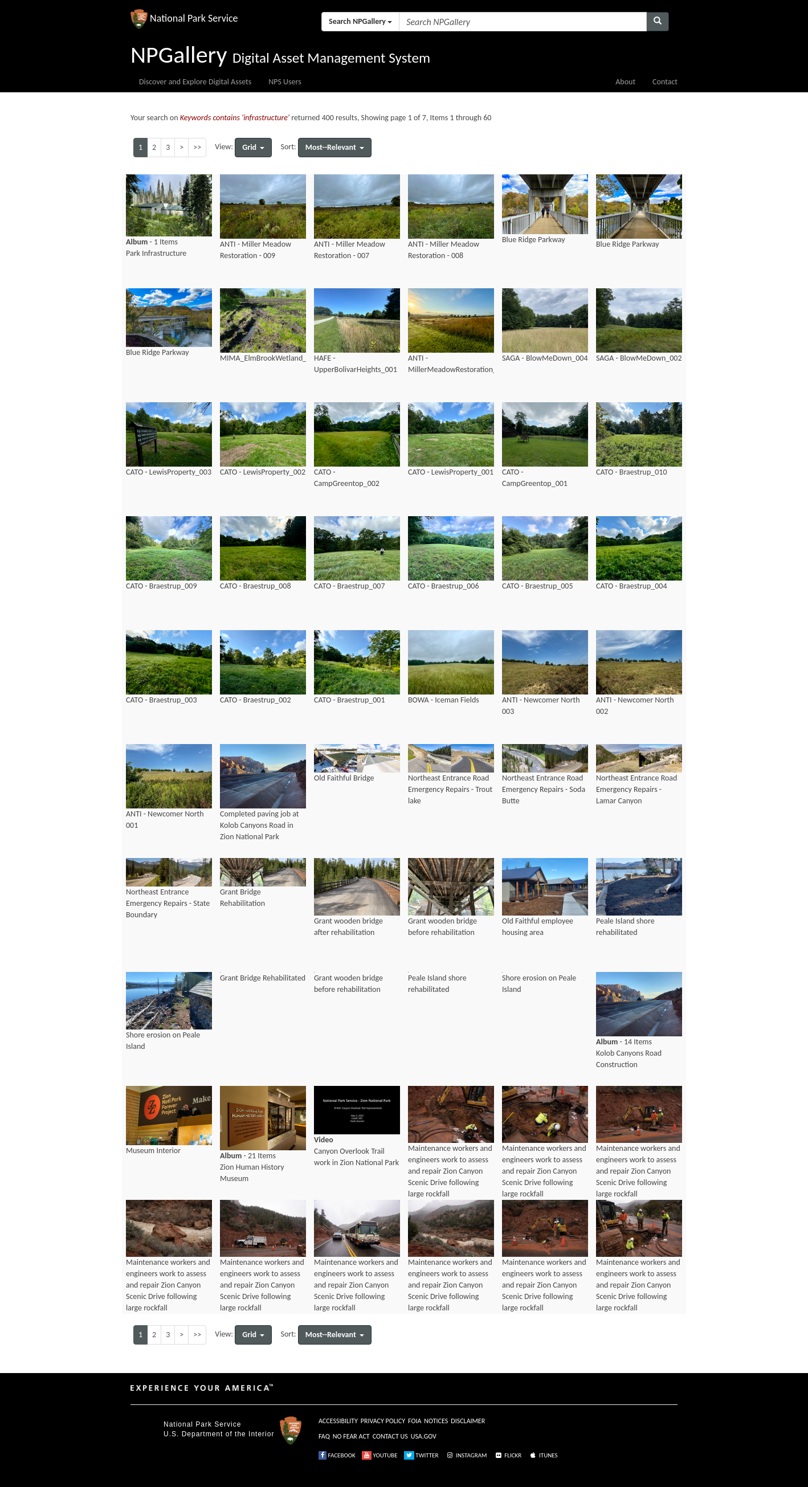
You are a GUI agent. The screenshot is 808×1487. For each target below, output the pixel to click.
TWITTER (421, 1455)
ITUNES (543, 1455)
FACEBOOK (337, 1455)
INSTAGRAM (466, 1455)
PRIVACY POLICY (383, 1421)
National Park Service (202, 1424)
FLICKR (507, 1455)
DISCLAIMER (468, 1421)
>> (197, 147)
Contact (665, 82)
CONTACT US (390, 1436)
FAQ (324, 1436)
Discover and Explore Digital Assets (195, 82)
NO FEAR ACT (351, 1436)
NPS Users (284, 82)
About (625, 82)
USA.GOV (423, 1436)
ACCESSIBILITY (338, 1421)
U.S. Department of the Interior (219, 1434)
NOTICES (436, 1421)
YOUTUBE (380, 1455)
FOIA (414, 1421)
